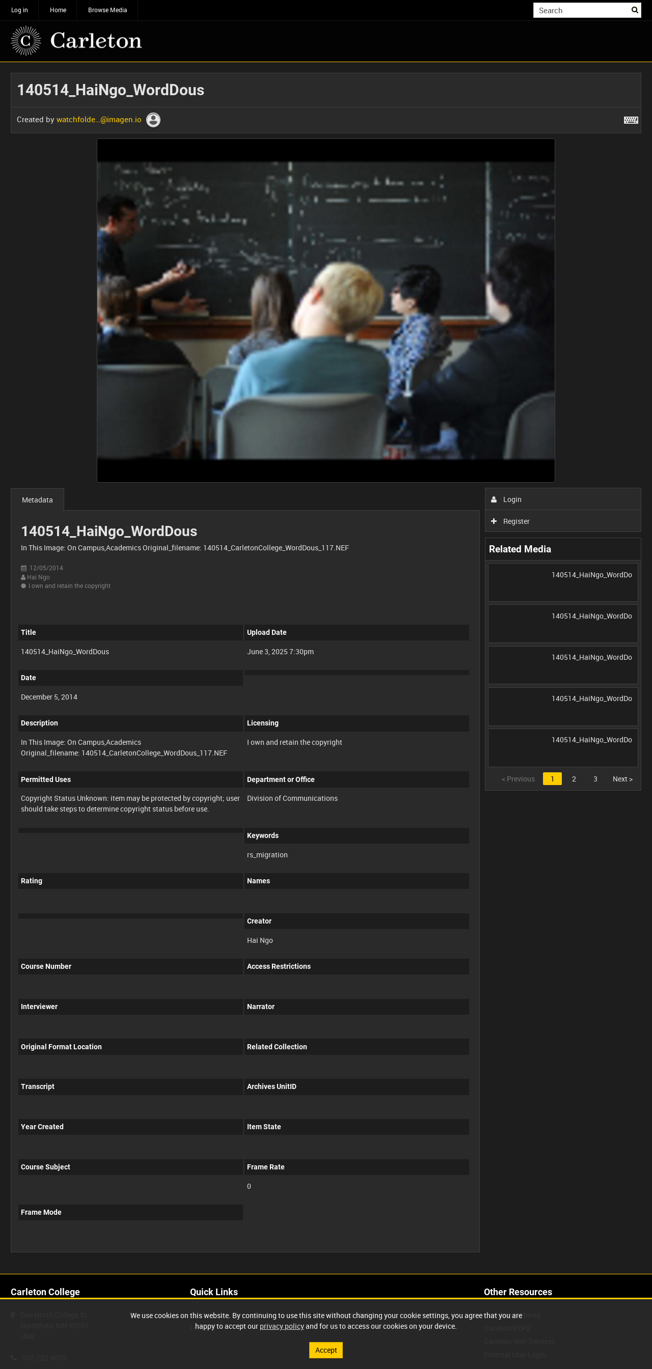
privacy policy (282, 1326)
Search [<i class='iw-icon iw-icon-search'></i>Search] (635, 9)
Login (506, 499)
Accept (326, 1350)
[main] (326, 668)
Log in (19, 10)
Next (623, 779)
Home (58, 10)
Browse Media (107, 10)
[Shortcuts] (631, 118)
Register (510, 521)
